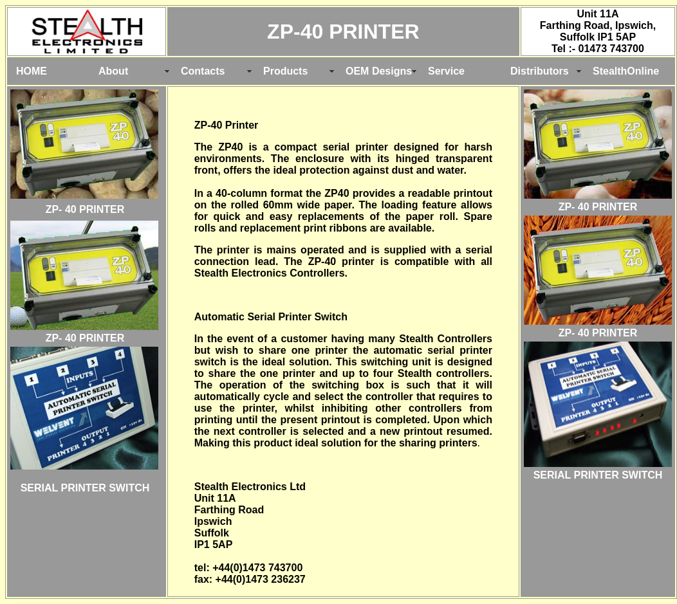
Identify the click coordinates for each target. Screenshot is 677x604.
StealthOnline (626, 71)
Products (285, 71)
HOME (31, 71)
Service (446, 71)
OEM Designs (379, 71)
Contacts (203, 71)
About (113, 71)
